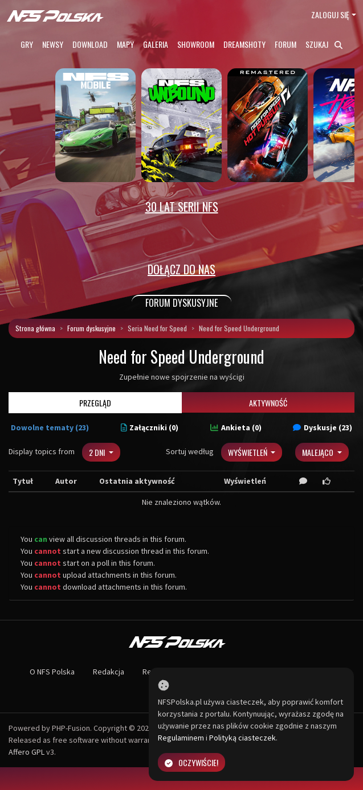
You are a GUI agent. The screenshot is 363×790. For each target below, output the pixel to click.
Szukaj (323, 44)
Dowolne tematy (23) (50, 427)
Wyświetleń (248, 452)
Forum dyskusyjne (91, 328)
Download (90, 44)
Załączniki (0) (150, 427)
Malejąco (318, 452)
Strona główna (35, 328)
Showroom (195, 44)
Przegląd (95, 403)
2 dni (98, 452)
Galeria (155, 44)
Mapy (125, 44)
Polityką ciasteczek (242, 738)
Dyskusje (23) (322, 427)
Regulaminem (181, 738)
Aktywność (268, 403)
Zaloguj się (330, 14)
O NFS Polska (52, 671)
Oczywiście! (191, 762)
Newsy (52, 44)
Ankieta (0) (236, 427)
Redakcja (108, 671)
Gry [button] (27, 44)
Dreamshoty (244, 44)
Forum (285, 44)
